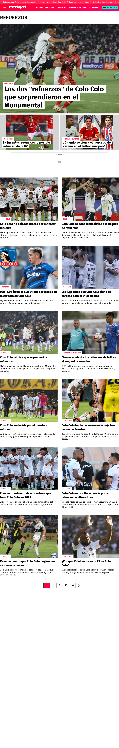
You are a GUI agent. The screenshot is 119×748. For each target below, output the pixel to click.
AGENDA (62, 7)
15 (66, 585)
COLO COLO (94, 7)
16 (72, 585)
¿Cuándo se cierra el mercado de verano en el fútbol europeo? (87, 144)
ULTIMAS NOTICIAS (45, 7)
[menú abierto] (4, 7)
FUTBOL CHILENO (77, 7)
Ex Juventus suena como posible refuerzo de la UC (26, 144)
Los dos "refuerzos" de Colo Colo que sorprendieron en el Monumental (54, 97)
